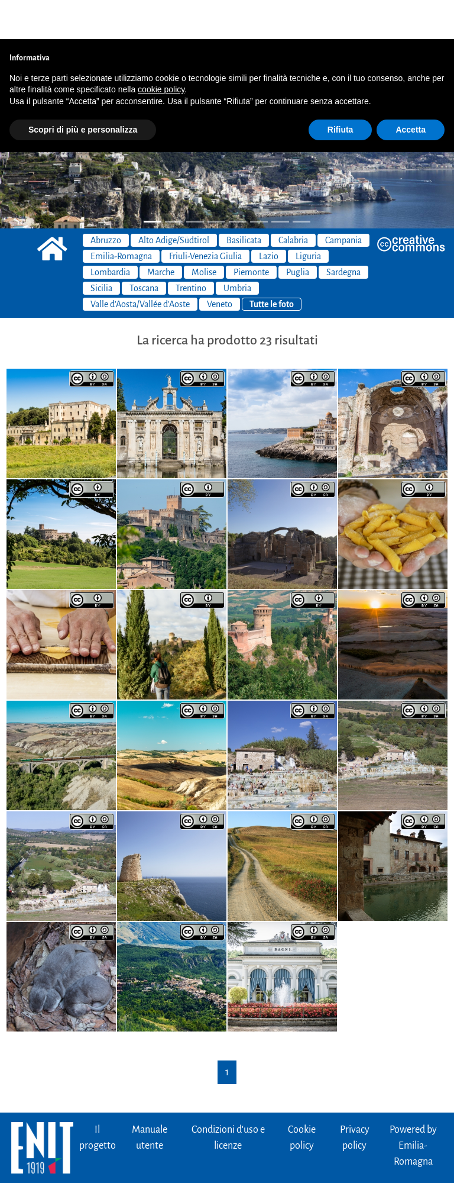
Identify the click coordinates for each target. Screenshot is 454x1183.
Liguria (308, 217)
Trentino (191, 249)
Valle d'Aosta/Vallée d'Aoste (140, 265)
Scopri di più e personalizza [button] (82, 90)
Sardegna (343, 233)
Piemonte (251, 233)
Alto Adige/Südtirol (173, 201)
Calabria (293, 201)
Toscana (143, 249)
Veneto (219, 265)
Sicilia (101, 249)
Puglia (297, 233)
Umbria (237, 249)
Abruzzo (105, 201)
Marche (160, 233)
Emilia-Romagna (121, 217)
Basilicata (243, 201)
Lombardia (110, 233)
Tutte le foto (271, 265)
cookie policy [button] (161, 50)
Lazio (268, 217)
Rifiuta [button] (340, 90)
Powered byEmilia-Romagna (413, 1106)
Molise (204, 233)
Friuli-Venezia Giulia (205, 217)
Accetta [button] (410, 90)
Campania (343, 201)
